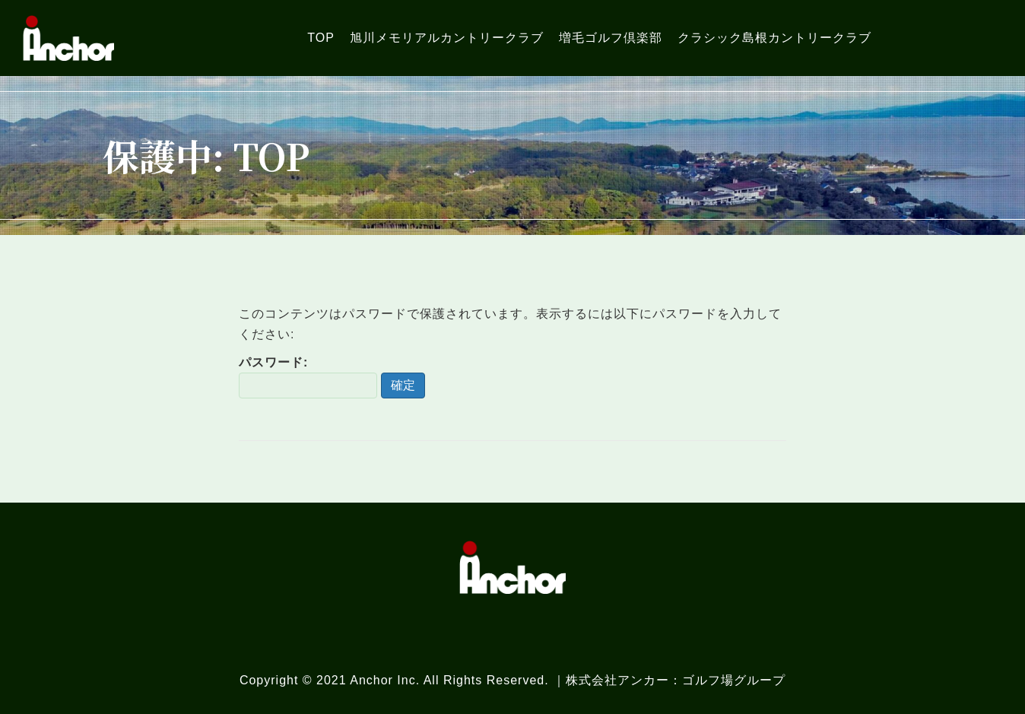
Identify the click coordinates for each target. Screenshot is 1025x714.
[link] (321, 38)
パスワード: (308, 377)
